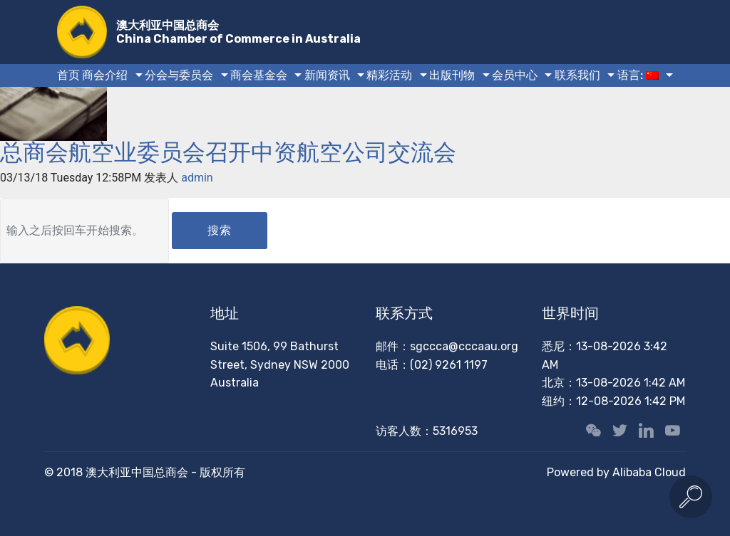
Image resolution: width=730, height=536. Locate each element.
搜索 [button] (219, 230)
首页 (68, 75)
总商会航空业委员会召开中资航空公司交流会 (228, 152)
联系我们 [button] (577, 75)
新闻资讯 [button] (327, 75)
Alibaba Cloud (649, 472)
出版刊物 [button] (452, 75)
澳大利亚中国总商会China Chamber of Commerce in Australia (238, 32)
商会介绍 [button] (105, 75)
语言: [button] (638, 75)
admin (196, 177)
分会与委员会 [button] (179, 75)
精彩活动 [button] (389, 75)
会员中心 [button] (515, 75)
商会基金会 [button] (258, 75)
